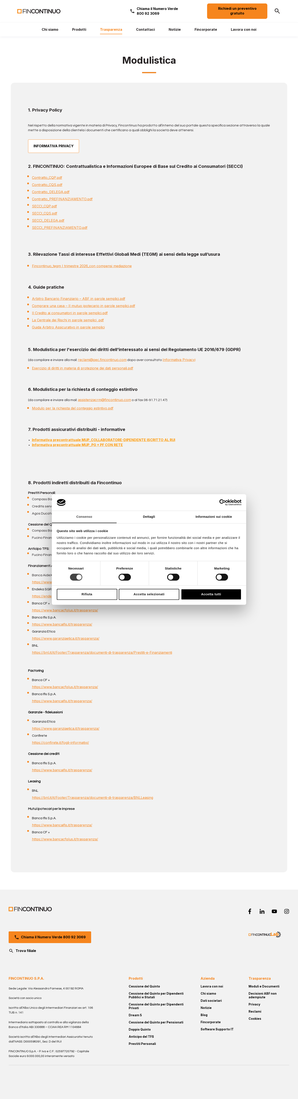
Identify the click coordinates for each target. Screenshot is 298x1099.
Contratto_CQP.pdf (47, 177)
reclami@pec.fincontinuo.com (102, 360)
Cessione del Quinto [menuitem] (144, 986)
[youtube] (274, 911)
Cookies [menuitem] (255, 1018)
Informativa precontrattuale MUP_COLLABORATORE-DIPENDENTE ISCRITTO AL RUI (103, 440)
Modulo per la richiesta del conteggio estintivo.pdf (72, 408)
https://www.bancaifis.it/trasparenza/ (62, 624)
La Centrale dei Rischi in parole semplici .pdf (68, 320)
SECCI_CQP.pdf (44, 206)
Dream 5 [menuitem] (135, 1015)
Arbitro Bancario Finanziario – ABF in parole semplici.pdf (78, 298)
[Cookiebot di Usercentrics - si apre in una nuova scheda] (222, 502)
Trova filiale (22, 950)
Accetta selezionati (149, 594)
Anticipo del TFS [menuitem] (141, 1036)
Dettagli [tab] (149, 517)
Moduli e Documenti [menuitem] (264, 986)
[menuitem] (50, 29)
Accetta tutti (211, 594)
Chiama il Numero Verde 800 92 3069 (50, 937)
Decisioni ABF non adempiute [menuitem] (263, 995)
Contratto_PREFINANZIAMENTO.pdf (62, 199)
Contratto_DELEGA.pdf (51, 192)
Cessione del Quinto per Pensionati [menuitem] (156, 1022)
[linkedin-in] (262, 911)
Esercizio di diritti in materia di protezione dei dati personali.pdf (82, 368)
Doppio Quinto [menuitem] (140, 1029)
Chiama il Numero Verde (157, 11)
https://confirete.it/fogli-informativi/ (60, 742)
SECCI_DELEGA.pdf (48, 220)
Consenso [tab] (84, 517)
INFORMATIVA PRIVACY (53, 146)
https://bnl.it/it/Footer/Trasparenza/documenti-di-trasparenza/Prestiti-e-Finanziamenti (102, 652)
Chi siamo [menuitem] (208, 993)
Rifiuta (87, 594)
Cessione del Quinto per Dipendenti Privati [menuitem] (156, 1006)
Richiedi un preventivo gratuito (237, 10)
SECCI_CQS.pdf (44, 213)
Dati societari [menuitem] (211, 1000)
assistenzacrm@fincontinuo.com (104, 400)
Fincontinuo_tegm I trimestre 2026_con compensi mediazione (82, 266)
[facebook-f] (250, 911)
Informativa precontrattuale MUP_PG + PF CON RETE (77, 445)
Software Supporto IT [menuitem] (217, 1029)
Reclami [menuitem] (255, 1011)
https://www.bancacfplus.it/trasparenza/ (65, 610)
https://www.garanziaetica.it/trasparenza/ (65, 638)
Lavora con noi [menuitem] (212, 986)
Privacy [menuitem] (254, 1004)
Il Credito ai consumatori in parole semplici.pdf (70, 313)
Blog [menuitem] (204, 1015)
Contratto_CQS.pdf (47, 185)
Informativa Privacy (179, 360)
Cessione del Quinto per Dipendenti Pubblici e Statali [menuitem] (156, 995)
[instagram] (287, 911)
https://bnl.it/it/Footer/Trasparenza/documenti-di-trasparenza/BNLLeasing (92, 797)
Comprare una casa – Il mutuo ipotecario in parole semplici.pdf (83, 306)
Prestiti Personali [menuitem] (142, 1044)
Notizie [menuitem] (206, 1008)
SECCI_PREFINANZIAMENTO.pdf (59, 227)
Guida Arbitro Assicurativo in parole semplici (68, 327)
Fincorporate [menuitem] (211, 1022)
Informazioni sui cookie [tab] (214, 517)
